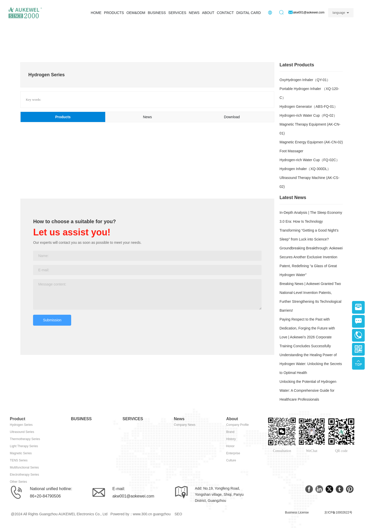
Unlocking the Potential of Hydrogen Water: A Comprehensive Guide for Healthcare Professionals (308, 390)
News (179, 419)
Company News (184, 425)
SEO (178, 514)
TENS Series (18, 460)
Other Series (18, 482)
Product (17, 419)
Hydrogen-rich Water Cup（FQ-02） (308, 115)
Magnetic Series (21, 453)
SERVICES (133, 419)
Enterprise (233, 453)
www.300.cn (142, 514)
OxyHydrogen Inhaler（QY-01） (305, 80)
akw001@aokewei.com (133, 496)
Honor (230, 446)
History (231, 439)
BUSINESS (81, 419)
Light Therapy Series (24, 446)
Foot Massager (291, 151)
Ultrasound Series (22, 432)
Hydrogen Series (21, 425)
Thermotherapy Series (25, 439)
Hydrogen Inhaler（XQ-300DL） (305, 169)
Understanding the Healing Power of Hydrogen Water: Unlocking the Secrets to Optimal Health (311, 364)
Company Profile (237, 425)
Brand (230, 432)
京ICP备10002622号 (338, 512)
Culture (231, 460)
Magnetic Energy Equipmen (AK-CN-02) (311, 142)
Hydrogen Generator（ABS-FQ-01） (309, 106)
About (232, 419)
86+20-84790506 (45, 496)
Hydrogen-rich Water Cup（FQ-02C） (310, 160)
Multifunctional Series (24, 467)
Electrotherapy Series (24, 474)
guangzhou (162, 514)
